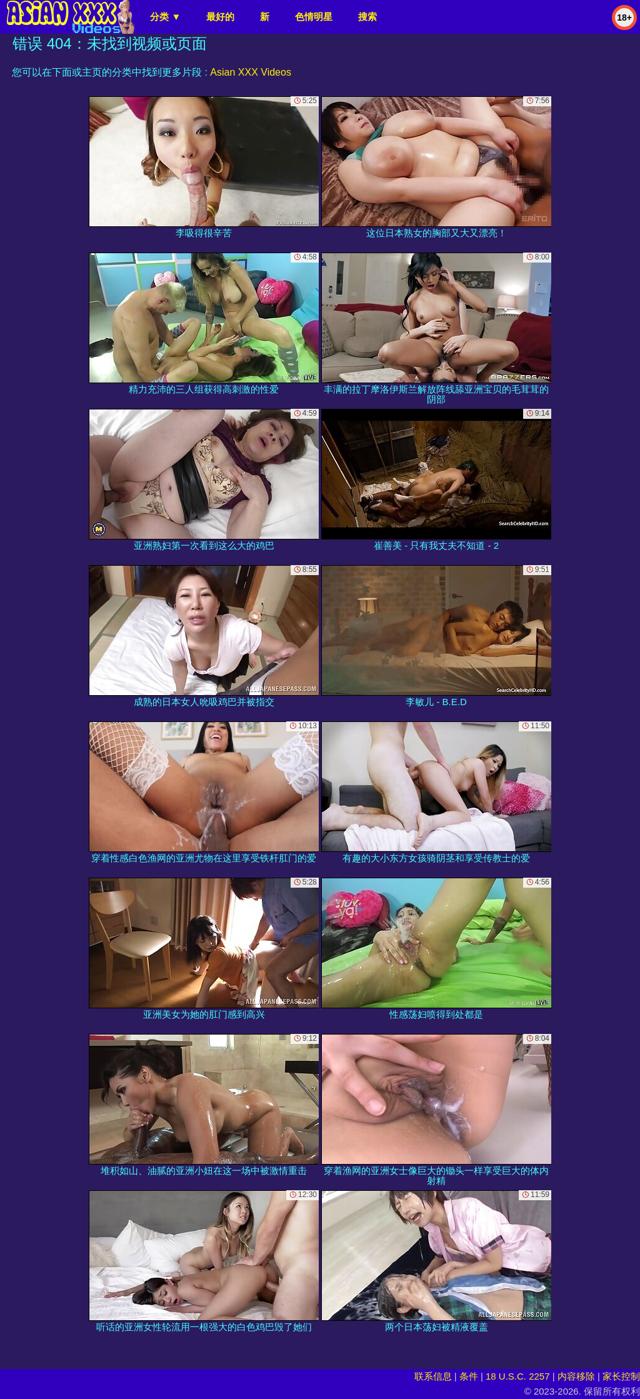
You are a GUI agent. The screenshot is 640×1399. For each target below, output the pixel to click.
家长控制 (621, 1376)
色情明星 (313, 16)
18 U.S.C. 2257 (518, 1376)
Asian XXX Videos (250, 72)
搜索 (367, 16)
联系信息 (433, 1376)
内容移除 (576, 1376)
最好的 (220, 16)
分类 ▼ (165, 16)
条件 (468, 1376)
